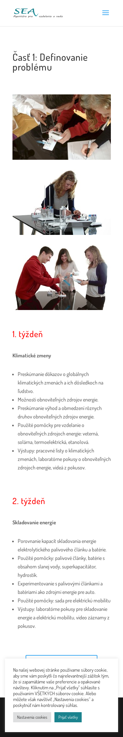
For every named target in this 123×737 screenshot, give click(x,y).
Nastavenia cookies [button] (32, 717)
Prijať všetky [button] (68, 717)
